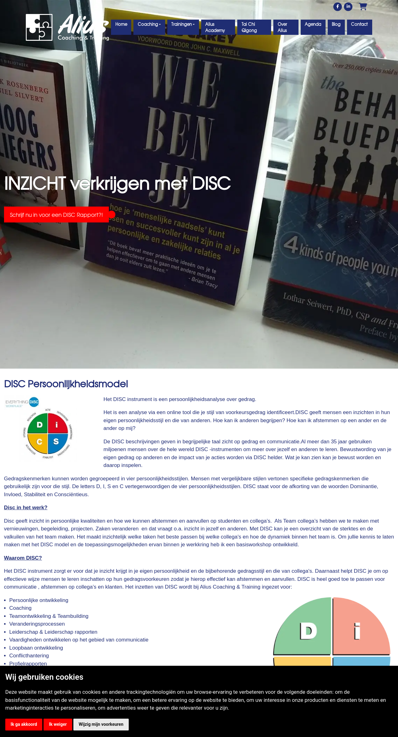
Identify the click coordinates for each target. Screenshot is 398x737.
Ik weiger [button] (58, 724)
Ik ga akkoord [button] (24, 724)
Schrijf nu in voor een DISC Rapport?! (56, 214)
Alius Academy (215, 27)
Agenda (313, 24)
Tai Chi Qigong (249, 27)
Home (121, 24)
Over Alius (282, 27)
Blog (336, 24)
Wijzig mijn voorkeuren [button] (101, 724)
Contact (359, 24)
